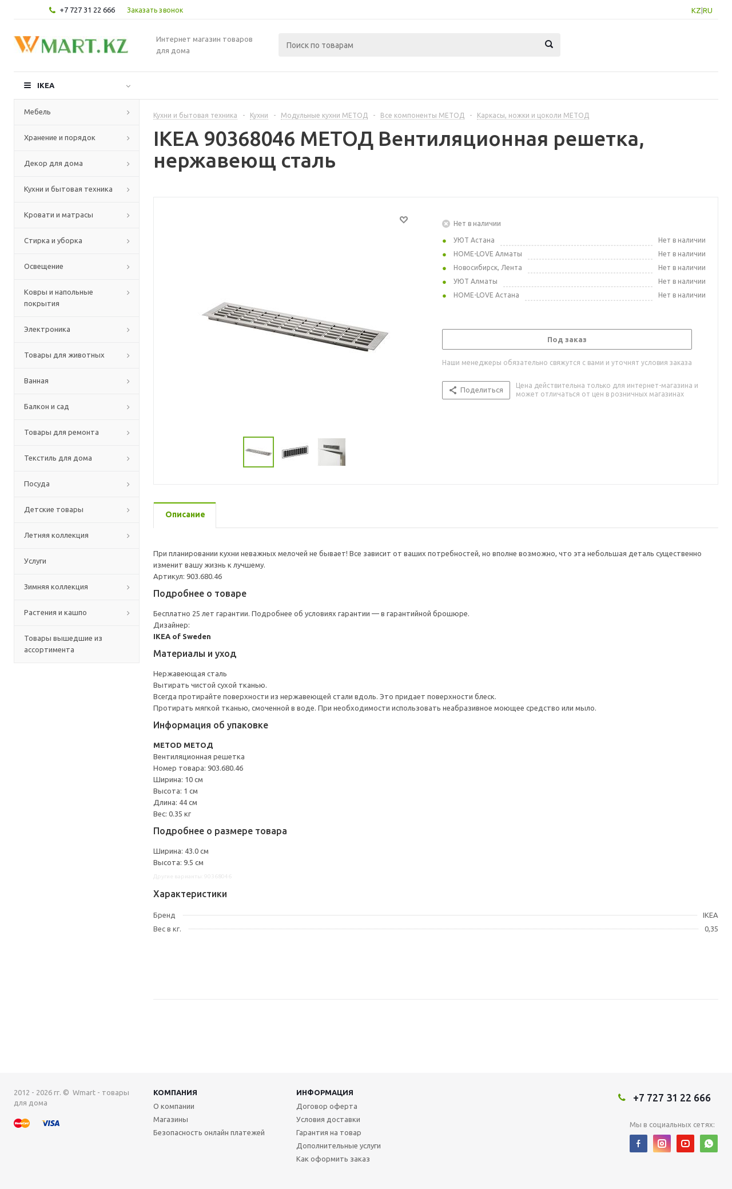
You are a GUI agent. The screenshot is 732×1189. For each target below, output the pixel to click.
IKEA (45, 85)
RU (708, 10)
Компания (175, 1092)
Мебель (37, 112)
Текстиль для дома (58, 458)
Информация (324, 1092)
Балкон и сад (46, 406)
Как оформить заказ (333, 1159)
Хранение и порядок (60, 137)
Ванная (36, 380)
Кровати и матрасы (58, 215)
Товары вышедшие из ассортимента (63, 643)
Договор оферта (326, 1106)
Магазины (170, 1119)
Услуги (35, 561)
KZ (696, 10)
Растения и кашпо (55, 612)
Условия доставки (328, 1119)
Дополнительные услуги (338, 1146)
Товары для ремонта (61, 432)
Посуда (37, 483)
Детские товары (53, 509)
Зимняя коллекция (56, 586)
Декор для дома (53, 163)
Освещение (43, 266)
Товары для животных (64, 355)
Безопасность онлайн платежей (209, 1132)
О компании (173, 1106)
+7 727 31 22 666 (87, 10)
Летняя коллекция (56, 535)
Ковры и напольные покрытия (58, 297)
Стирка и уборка (53, 240)
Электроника (47, 329)
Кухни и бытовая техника (68, 189)
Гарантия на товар (328, 1132)
